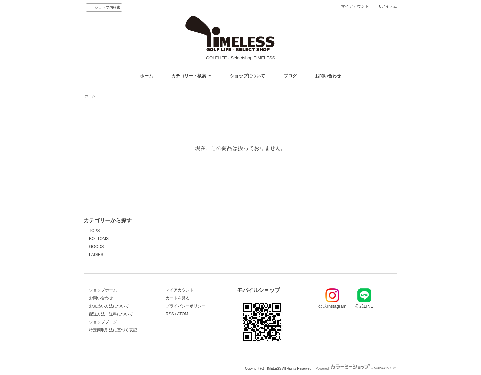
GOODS (96, 246)
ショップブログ (103, 322)
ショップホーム (103, 290)
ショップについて (247, 75)
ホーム (146, 75)
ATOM (182, 314)
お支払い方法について (109, 306)
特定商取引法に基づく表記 (113, 330)
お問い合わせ (328, 75)
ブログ (290, 75)
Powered (356, 368)
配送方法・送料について (111, 314)
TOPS (94, 230)
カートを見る (178, 298)
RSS (170, 314)
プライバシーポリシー (186, 306)
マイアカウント (355, 6)
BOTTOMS (99, 238)
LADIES (96, 254)
